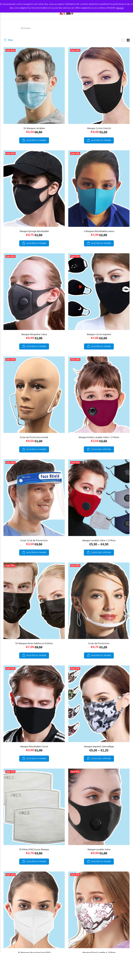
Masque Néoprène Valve (34, 335)
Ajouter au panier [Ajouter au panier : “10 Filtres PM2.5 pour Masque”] (36, 861)
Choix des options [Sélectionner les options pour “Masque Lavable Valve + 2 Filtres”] (101, 552)
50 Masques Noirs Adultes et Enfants (34, 644)
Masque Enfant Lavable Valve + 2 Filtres (99, 437)
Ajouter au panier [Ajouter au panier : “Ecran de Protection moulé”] (36, 449)
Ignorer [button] (120, 8)
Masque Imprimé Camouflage (99, 747)
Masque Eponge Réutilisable (34, 231)
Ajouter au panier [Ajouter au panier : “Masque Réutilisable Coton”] (36, 758)
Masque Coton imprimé (99, 335)
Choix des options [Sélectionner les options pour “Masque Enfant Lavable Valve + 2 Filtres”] (101, 449)
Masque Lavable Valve (98, 850)
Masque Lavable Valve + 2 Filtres (99, 541)
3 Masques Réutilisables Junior (99, 231)
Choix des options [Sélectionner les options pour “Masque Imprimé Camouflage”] (101, 758)
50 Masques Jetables (34, 128)
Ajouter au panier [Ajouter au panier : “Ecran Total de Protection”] (36, 552)
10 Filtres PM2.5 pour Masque (34, 850)
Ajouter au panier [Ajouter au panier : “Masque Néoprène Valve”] (36, 346)
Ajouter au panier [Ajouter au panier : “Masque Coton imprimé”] (101, 346)
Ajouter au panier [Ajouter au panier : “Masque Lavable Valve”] (101, 861)
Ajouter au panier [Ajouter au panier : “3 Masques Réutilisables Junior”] (101, 243)
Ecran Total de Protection (34, 541)
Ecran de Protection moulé (34, 437)
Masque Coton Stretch (99, 128)
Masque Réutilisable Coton (34, 747)
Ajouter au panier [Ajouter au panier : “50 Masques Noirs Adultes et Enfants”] (36, 655)
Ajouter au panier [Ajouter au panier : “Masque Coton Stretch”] (101, 140)
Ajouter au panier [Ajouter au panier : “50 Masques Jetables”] (36, 140)
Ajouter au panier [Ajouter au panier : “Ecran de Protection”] (101, 655)
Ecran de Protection (98, 644)
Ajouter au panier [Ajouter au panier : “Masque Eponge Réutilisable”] (36, 243)
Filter (10, 40)
